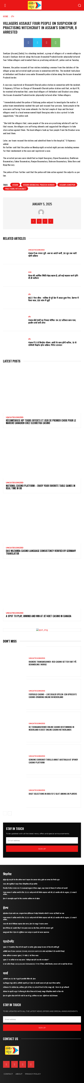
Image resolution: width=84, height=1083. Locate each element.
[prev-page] (5, 813)
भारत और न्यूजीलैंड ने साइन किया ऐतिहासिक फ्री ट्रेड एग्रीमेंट (20, 884)
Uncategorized (36, 250)
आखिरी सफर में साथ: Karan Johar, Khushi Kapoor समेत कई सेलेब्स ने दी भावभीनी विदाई (33, 951)
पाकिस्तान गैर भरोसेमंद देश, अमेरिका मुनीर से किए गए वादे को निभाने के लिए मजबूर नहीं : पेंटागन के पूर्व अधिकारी (36, 987)
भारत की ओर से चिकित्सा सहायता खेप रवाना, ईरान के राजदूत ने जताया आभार (25, 924)
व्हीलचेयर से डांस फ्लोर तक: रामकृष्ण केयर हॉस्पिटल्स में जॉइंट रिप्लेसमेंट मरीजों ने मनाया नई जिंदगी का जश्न (33, 913)
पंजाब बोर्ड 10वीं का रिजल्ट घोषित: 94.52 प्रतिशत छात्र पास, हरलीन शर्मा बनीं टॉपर (52, 321)
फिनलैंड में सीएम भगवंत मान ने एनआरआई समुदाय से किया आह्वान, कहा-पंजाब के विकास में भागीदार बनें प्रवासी (35, 888)
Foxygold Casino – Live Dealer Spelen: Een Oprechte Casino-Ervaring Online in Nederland (53, 696)
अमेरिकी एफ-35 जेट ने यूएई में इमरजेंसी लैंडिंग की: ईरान (19, 979)
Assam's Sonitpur (67, 184)
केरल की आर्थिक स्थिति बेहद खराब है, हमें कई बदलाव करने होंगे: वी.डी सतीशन (53, 277)
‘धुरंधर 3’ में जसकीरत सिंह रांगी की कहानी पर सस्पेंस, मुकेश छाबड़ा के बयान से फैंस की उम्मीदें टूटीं (31, 947)
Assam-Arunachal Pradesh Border (38, 184)
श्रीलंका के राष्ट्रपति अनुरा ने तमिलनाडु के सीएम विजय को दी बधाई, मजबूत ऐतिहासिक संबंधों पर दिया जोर (33, 992)
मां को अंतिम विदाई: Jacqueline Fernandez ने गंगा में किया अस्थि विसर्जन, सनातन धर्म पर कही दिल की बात (37, 964)
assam (15, 184)
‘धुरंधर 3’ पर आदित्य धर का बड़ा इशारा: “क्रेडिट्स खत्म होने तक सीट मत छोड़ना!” (26, 960)
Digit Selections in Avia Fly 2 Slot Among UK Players (53, 793)
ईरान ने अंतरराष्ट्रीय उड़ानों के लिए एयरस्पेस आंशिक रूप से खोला (21, 899)
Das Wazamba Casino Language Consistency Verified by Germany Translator (41, 552)
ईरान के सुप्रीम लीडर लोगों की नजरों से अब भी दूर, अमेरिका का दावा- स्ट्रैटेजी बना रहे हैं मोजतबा (30, 996)
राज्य (29, 272)
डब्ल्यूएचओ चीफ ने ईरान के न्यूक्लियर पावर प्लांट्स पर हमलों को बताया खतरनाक (26, 932)
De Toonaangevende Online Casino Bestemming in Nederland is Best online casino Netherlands (51, 728)
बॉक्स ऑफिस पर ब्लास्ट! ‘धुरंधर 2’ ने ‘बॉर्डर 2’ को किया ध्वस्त (20, 956)
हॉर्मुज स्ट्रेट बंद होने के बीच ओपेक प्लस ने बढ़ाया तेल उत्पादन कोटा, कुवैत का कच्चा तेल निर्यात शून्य (31, 880)
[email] (42, 840)
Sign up (42, 849)
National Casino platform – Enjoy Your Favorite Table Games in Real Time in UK (40, 487)
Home (5, 16)
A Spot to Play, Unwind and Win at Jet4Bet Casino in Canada (38, 616)
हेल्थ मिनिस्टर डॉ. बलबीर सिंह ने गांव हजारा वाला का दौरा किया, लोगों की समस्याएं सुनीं (28, 928)
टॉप (12, 16)
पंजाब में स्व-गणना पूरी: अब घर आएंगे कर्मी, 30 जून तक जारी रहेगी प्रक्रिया (52, 254)
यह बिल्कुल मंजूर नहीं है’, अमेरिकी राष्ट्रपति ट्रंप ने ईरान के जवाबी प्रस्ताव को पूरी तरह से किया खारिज (31, 983)
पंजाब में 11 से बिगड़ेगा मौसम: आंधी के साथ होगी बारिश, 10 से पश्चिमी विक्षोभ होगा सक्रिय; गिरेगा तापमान (52, 344)
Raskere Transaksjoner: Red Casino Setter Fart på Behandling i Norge (52, 663)
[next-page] (10, 813)
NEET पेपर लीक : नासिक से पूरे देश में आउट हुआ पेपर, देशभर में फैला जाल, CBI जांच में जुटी (53, 299)
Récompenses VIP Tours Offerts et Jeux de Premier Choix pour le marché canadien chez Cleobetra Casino (41, 422)
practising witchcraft (15, 188)
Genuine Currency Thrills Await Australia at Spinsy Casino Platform (53, 761)
